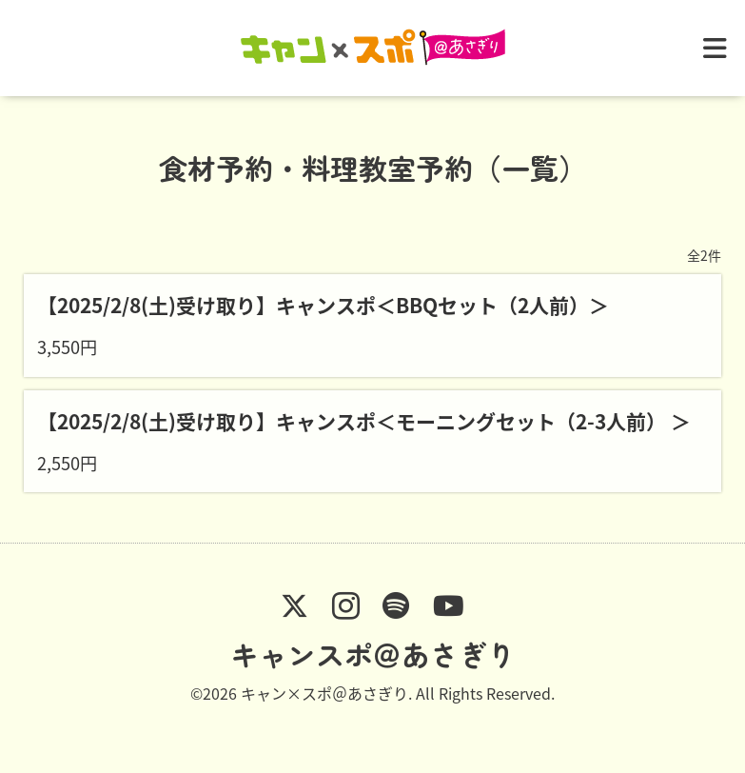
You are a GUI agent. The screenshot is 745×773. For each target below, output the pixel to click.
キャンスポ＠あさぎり (373, 654)
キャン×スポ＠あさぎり (324, 693)
